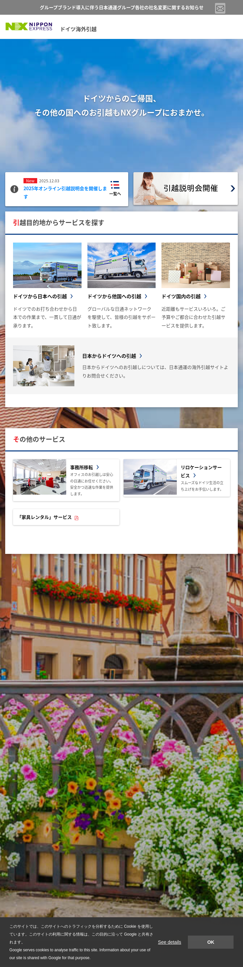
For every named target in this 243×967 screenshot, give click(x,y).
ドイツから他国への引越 (114, 296)
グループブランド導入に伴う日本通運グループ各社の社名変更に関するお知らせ (122, 7)
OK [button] (210, 942)
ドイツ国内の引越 (181, 296)
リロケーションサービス (201, 471)
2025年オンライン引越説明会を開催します (65, 192)
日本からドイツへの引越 (109, 355)
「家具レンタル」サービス (44, 517)
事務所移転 (81, 467)
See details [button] (169, 942)
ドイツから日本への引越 (40, 296)
